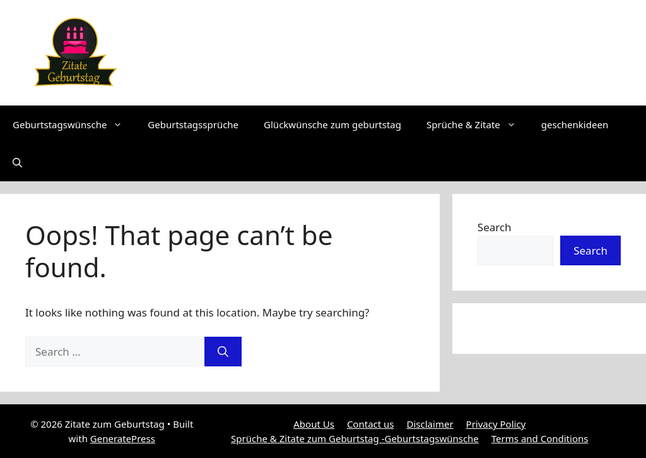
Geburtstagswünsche (74, 124)
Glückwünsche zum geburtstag (332, 124)
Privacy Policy (496, 424)
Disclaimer (430, 424)
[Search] (223, 352)
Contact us (370, 424)
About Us (313, 424)
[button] (17, 162)
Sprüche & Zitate (477, 124)
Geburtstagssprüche (193, 124)
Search (495, 227)
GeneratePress (122, 438)
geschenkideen (574, 124)
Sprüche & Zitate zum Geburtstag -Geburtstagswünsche (355, 438)
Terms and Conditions (540, 438)
